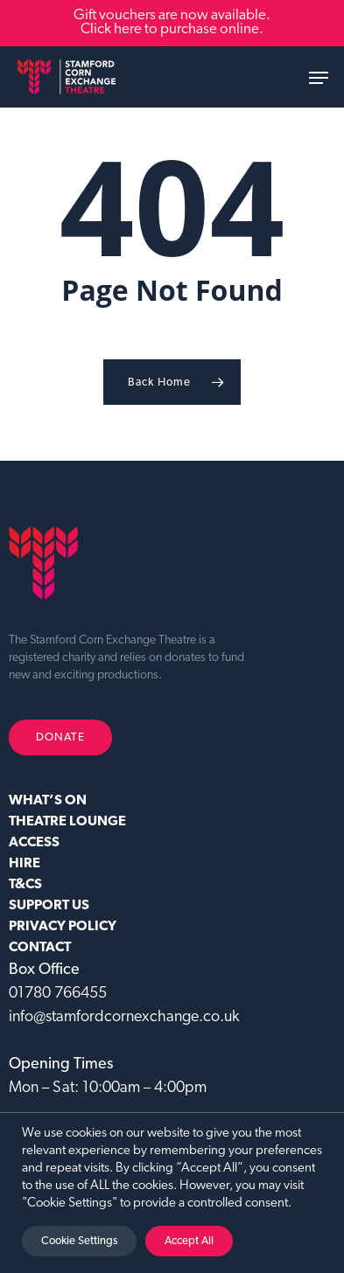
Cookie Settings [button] (79, 1241)
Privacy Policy (62, 927)
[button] (318, 78)
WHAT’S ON (48, 801)
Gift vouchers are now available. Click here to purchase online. (172, 22)
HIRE (24, 864)
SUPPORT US (49, 906)
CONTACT (40, 948)
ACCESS (34, 843)
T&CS (25, 885)
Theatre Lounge (67, 822)
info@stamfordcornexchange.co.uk (124, 1017)
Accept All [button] (189, 1241)
